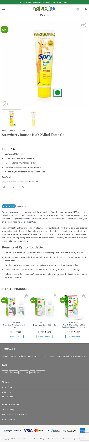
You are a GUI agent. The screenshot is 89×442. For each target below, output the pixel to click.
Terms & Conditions (10, 404)
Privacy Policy (8, 409)
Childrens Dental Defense (26, 182)
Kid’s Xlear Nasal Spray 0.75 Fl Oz (15, 326)
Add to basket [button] (15, 336)
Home (4, 130)
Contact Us (7, 387)
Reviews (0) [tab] (22, 206)
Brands (13, 130)
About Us (6, 382)
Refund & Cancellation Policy (14, 414)
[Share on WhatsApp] (4, 187)
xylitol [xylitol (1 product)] (32, 372)
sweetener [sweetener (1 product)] (24, 372)
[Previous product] (9, 143)
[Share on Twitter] (13, 187)
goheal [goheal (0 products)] (5, 372)
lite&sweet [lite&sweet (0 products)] (14, 372)
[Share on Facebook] (9, 187)
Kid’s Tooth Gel (28, 221)
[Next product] (4, 143)
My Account (7, 396)
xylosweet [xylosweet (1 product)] (41, 372)
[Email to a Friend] (18, 187)
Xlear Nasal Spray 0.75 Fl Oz (44, 325)
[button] (3, 8)
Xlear (22, 130)
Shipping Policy (8, 419)
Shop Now (6, 392)
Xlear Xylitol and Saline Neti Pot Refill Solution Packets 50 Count (73, 327)
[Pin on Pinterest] (23, 187)
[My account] (86, 8)
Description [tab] (9, 206)
